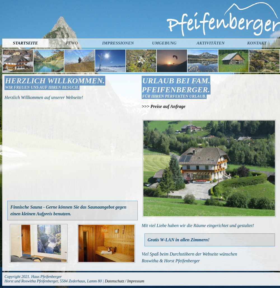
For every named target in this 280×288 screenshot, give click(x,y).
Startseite (25, 43)
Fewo (72, 43)
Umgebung (164, 43)
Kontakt (257, 43)
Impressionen (118, 43)
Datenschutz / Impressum (124, 281)
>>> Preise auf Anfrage (163, 106)
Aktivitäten (211, 43)
